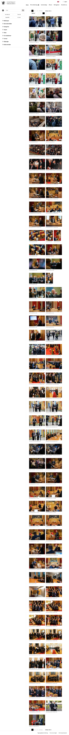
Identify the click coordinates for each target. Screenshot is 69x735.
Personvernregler (53, 733)
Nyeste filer (7, 17)
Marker (33, 13)
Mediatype (5, 20)
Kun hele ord (7, 14)
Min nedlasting (33, 5)
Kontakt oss (64, 5)
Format (4, 38)
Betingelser (56, 5)
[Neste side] (37, 11)
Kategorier (5, 26)
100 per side (48, 11)
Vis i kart (19, 17)
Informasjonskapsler (63, 733)
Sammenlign (44, 5)
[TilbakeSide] (30, 11)
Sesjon (4, 29)
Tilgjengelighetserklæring (42, 733)
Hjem (27, 5)
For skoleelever (6, 35)
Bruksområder (6, 44)
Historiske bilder (7, 23)
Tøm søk (19, 14)
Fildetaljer (5, 41)
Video (4, 32)
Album (50, 5)
